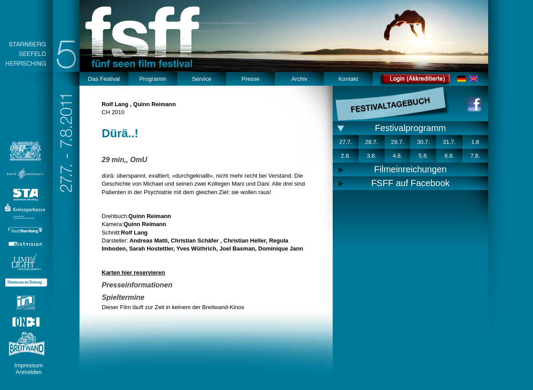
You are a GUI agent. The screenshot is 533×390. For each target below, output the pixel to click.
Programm (153, 79)
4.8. (397, 155)
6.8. (449, 155)
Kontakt (348, 79)
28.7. (371, 142)
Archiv (299, 79)
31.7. (449, 142)
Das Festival (104, 79)
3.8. (372, 155)
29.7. (397, 142)
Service (201, 79)
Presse (250, 79)
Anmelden (29, 372)
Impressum (28, 365)
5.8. (423, 155)
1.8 (475, 142)
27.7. (345, 142)
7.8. (475, 155)
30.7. (423, 142)
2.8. (345, 155)
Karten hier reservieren (133, 272)
